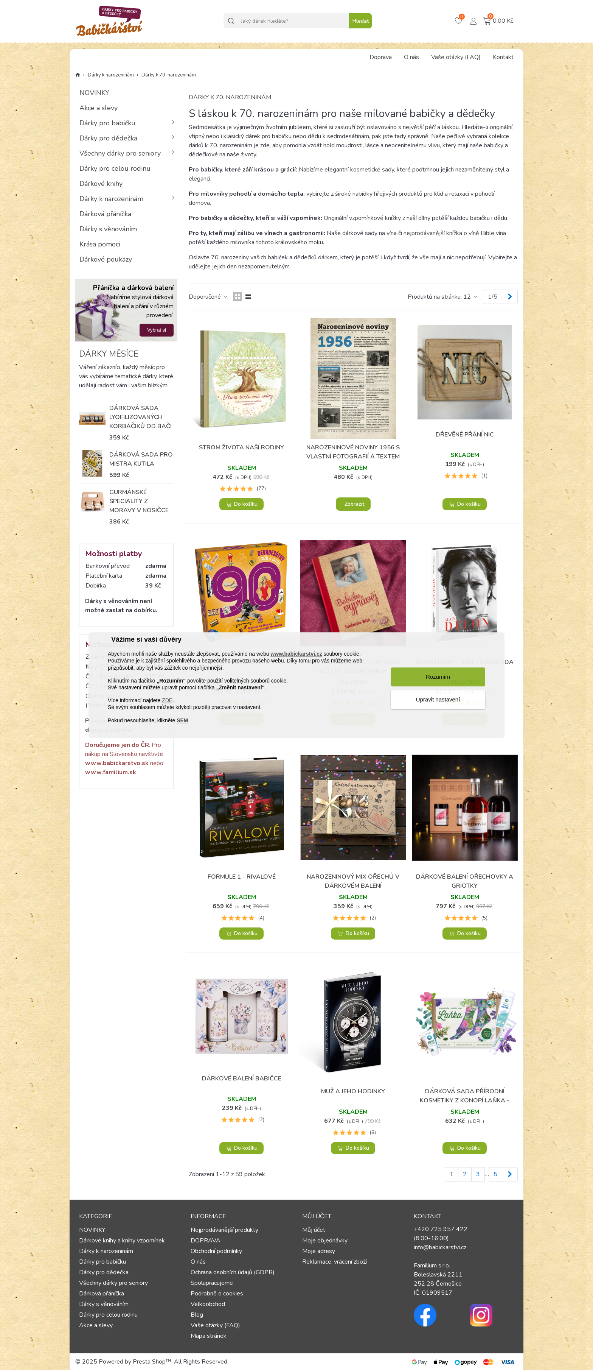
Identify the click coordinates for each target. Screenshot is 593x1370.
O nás (411, 57)
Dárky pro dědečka (108, 138)
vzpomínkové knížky (375, 218)
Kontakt (503, 57)
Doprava (380, 57)
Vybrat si (156, 330)
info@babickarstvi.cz (440, 1247)
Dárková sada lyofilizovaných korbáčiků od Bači (140, 417)
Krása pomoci (99, 244)
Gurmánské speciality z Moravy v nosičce (139, 501)
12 (470, 297)
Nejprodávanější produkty (224, 1230)
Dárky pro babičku (107, 123)
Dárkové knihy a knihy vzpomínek (122, 1240)
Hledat (360, 21)
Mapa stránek (209, 1336)
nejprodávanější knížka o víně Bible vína (455, 233)
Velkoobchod (208, 1304)
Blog (197, 1315)
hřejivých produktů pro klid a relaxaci (421, 194)
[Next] (510, 297)
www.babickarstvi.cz (296, 654)
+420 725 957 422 (440, 1229)
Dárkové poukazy (105, 259)
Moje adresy (318, 1251)
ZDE (167, 701)
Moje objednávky (325, 1240)
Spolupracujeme (212, 1283)
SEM (182, 720)
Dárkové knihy (101, 183)
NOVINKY (94, 92)
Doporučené (208, 297)
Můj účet (313, 1230)
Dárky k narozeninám (111, 198)
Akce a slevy (98, 107)
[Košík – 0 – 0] (459, 20)
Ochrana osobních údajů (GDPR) (233, 1272)
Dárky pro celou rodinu (115, 168)
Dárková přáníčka (105, 213)
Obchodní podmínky (216, 1251)
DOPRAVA (205, 1240)
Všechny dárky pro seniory (120, 153)
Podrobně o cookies (217, 1293)
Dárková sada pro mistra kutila (141, 459)
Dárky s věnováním (108, 229)
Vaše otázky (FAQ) (456, 57)
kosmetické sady (372, 169)
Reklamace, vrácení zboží (334, 1262)
